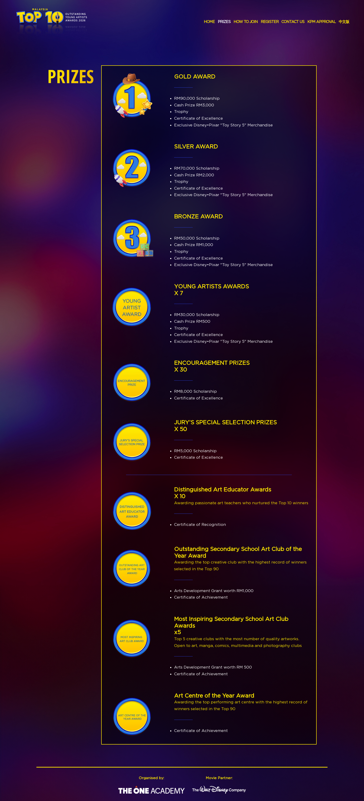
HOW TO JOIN (246, 22)
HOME (209, 22)
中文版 (344, 22)
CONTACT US (292, 22)
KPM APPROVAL (321, 22)
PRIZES (224, 22)
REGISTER (270, 22)
